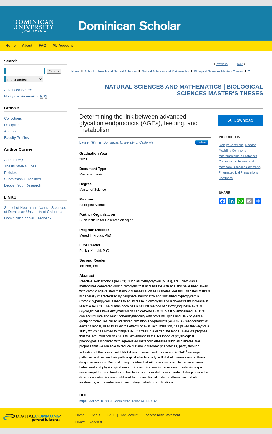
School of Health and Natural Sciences (111, 71)
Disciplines (12, 125)
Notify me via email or (25, 96)
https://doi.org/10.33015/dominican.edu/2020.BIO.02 (118, 401)
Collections (13, 118)
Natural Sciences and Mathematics (165, 71)
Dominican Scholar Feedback (27, 218)
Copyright (96, 421)
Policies (10, 172)
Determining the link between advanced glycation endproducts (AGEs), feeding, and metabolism (138, 123)
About (96, 415)
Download (240, 120)
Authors (10, 131)
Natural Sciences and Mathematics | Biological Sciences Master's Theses (184, 89)
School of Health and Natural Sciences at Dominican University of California (35, 209)
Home (75, 71)
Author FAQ (13, 160)
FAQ (110, 415)
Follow (201, 142)
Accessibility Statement (163, 415)
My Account (129, 415)
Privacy (80, 421)
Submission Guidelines (22, 179)
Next (240, 64)
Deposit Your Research (22, 185)
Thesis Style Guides (20, 166)
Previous (222, 64)
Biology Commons (231, 145)
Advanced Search (18, 90)
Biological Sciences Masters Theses (218, 71)
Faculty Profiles (16, 138)
